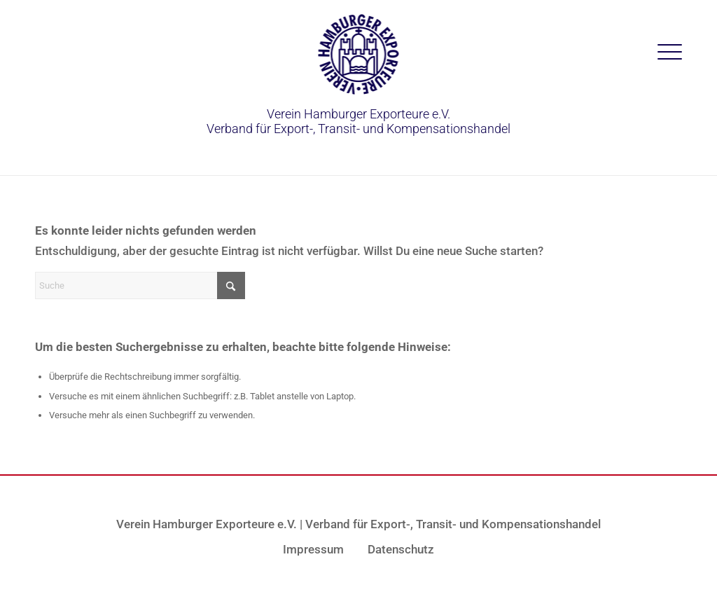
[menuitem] (669, 52)
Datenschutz (401, 549)
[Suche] (140, 285)
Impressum (313, 549)
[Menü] (669, 52)
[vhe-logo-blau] (359, 54)
